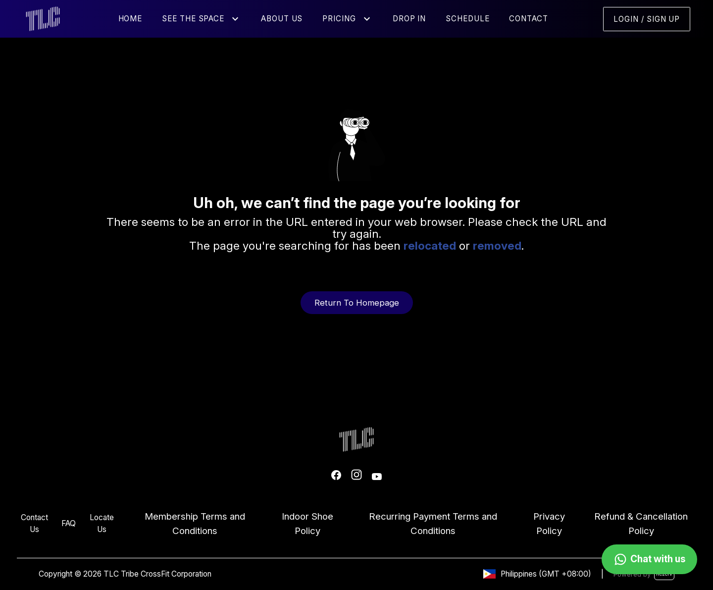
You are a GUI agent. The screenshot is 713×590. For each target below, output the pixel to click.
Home (130, 18)
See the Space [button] (193, 18)
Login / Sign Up (646, 19)
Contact (528, 18)
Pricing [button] (339, 18)
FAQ (68, 523)
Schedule (467, 18)
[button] (235, 19)
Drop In (409, 18)
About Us (282, 18)
